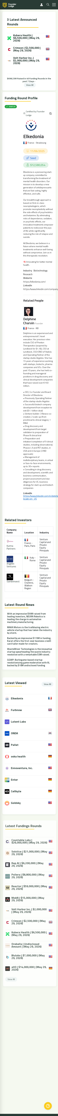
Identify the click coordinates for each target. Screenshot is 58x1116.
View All (29, 85)
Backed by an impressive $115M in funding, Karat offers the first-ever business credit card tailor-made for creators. (29, 640)
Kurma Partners (11, 547)
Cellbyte (18, 791)
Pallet (17, 745)
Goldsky (18, 803)
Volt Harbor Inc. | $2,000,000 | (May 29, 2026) (23, 60)
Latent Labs (20, 721)
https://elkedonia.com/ (34, 281)
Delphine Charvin (29, 321)
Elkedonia (33, 136)
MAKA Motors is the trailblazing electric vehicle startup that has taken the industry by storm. (29, 630)
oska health (20, 756)
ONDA (16, 733)
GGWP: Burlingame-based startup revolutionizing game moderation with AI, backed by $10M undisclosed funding (28, 662)
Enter (16, 780)
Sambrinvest (13, 581)
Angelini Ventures (11, 565)
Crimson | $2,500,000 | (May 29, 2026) (24, 49)
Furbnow (18, 710)
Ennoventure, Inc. (24, 768)
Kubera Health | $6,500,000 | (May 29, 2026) (23, 38)
